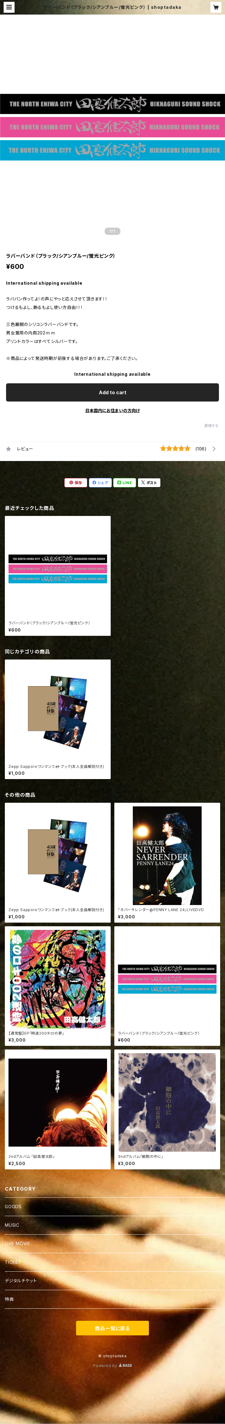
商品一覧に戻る (112, 1328)
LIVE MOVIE (17, 1243)
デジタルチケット (21, 1280)
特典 (9, 1299)
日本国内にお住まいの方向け (112, 410)
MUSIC (12, 1225)
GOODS (13, 1206)
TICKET (13, 1262)
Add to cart (112, 392)
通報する (211, 425)
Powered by (112, 1365)
